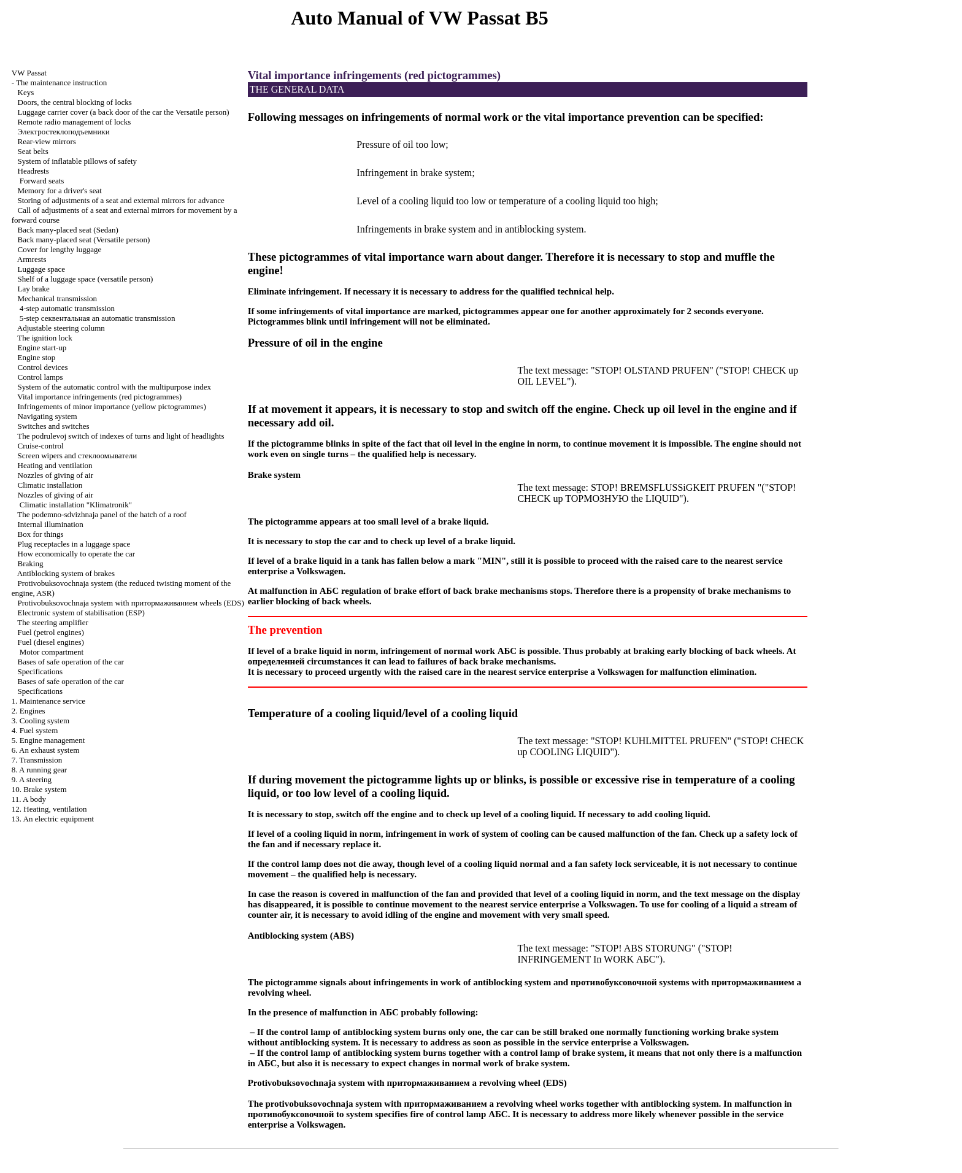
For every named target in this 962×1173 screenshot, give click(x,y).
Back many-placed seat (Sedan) (68, 229)
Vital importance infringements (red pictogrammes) (99, 396)
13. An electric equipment (53, 818)
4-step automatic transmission (67, 308)
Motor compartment (51, 651)
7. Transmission (37, 759)
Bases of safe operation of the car (71, 661)
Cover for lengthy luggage (60, 249)
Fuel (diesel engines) (51, 642)
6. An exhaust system (46, 750)
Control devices (43, 367)
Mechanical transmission (58, 298)
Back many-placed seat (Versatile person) (84, 239)
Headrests (33, 170)
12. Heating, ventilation (49, 808)
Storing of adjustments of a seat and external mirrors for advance (121, 200)
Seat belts (33, 151)
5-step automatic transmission (97, 318)
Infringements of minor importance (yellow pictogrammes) (112, 406)
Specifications (40, 671)
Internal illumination (50, 524)
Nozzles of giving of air (55, 475)
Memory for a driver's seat (60, 190)
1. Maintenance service (48, 701)
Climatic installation (50, 485)
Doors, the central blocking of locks (75, 102)
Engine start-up (42, 347)
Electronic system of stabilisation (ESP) (81, 612)
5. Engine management (48, 740)
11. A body (29, 799)
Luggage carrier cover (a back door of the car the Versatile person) (123, 112)
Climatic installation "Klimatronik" (76, 504)
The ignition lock (44, 337)
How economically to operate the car (77, 553)
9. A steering (32, 779)
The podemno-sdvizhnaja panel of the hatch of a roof (102, 514)
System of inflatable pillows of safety (77, 161)
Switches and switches (54, 426)
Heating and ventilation (55, 465)
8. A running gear (39, 769)
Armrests (32, 259)
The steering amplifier (52, 622)
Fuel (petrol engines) (51, 632)
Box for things (41, 534)
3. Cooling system (40, 720)
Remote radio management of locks (74, 121)
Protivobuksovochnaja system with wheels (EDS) (131, 602)
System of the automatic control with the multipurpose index (115, 386)
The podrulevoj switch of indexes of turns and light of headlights (120, 435)
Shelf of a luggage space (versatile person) (85, 278)
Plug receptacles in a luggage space (74, 543)
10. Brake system (39, 789)
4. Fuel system (35, 730)
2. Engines (28, 710)
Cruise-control (41, 445)
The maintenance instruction (61, 82)
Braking (31, 563)
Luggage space (42, 269)
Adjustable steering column (61, 328)
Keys (26, 92)
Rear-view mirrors (47, 141)
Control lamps (40, 377)
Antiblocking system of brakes (66, 573)
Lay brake (34, 288)
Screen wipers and (77, 455)
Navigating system (47, 416)
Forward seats (42, 180)
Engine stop (37, 357)
